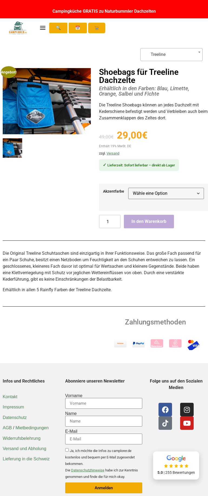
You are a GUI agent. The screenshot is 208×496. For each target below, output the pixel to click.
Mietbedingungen (32, 427)
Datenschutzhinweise (87, 470)
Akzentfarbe (113, 191)
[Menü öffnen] (43, 28)
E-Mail (71, 431)
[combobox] (171, 54)
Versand (113, 153)
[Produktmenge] (110, 221)
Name (71, 413)
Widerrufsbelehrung (22, 438)
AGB (7, 427)
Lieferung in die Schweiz (26, 459)
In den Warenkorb (148, 221)
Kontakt (10, 396)
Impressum (13, 407)
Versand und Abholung (24, 448)
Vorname (73, 396)
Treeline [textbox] (155, 54)
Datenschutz (15, 417)
